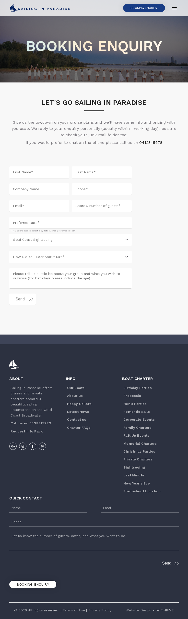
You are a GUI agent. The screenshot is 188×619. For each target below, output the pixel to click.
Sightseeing (134, 467)
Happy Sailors (79, 404)
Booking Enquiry (33, 584)
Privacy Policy (99, 610)
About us (75, 396)
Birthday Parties (137, 388)
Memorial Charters (140, 443)
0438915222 (40, 423)
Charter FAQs (79, 428)
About (16, 378)
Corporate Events (139, 419)
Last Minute (133, 475)
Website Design (138, 610)
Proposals (132, 396)
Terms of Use (74, 610)
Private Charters (138, 459)
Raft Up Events (136, 435)
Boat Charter (137, 378)
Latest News (78, 412)
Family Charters (137, 428)
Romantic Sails (136, 412)
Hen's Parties (135, 404)
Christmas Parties (139, 451)
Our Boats (75, 388)
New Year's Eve (136, 483)
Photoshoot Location (142, 491)
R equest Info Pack (27, 431)
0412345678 (150, 142)
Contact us (76, 419)
